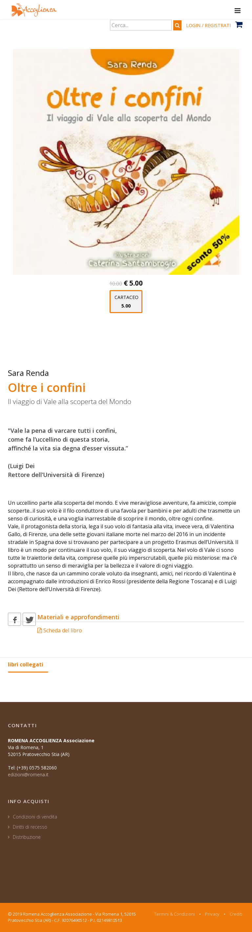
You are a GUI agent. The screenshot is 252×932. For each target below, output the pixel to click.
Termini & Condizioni (174, 914)
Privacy (212, 914)
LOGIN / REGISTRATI (208, 25)
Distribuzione (27, 837)
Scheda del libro (59, 630)
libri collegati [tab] (25, 664)
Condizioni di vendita (35, 817)
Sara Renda (28, 372)
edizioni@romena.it (28, 774)
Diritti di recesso (30, 827)
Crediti (236, 914)
